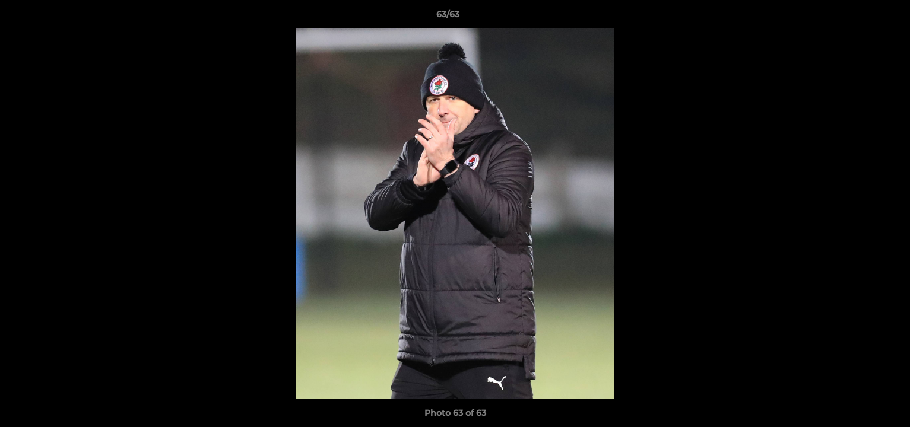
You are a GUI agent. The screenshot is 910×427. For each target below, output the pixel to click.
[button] (860, 17)
